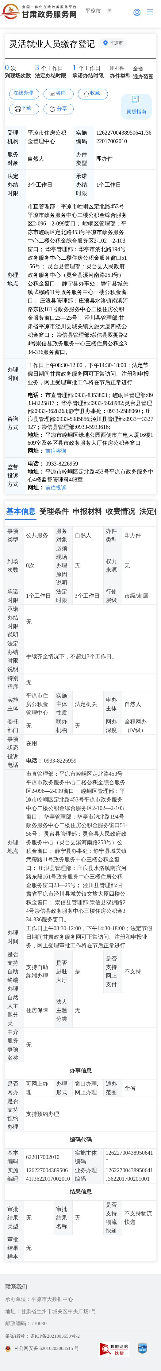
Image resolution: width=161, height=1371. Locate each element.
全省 (138, 69)
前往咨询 (56, 451)
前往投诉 (56, 487)
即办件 (117, 69)
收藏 (96, 93)
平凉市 (117, 43)
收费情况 (120, 511)
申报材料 (87, 511)
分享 (62, 109)
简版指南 (136, 111)
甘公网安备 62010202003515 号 (44, 1348)
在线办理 (24, 93)
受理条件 (54, 511)
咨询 (62, 93)
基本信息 (21, 511)
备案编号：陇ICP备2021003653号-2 (45, 1336)
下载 (27, 108)
